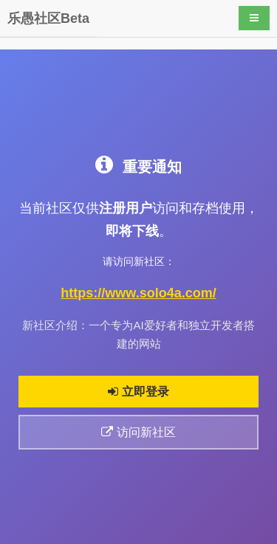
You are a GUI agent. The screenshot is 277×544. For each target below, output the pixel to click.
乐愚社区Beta (48, 18)
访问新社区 (138, 432)
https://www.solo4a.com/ (138, 293)
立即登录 (138, 392)
